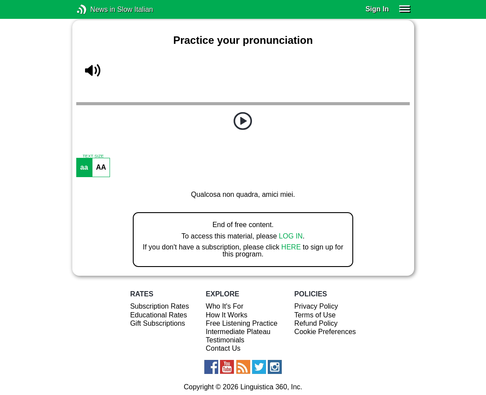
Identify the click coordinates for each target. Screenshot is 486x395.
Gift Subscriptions (157, 323)
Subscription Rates (159, 306)
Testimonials (225, 340)
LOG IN (290, 236)
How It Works (227, 315)
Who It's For (225, 306)
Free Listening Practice (242, 323)
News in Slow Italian (94, 9)
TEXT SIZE (92, 156)
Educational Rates (158, 315)
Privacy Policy (316, 306)
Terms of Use (315, 315)
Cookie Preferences (325, 331)
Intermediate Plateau (238, 331)
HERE (291, 247)
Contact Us (223, 348)
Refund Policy (316, 323)
